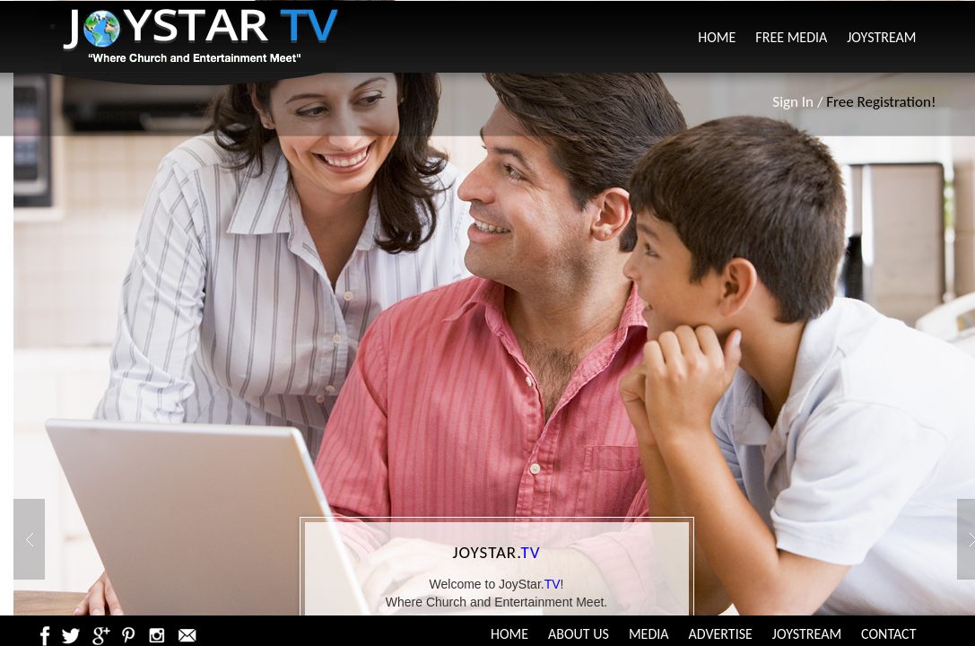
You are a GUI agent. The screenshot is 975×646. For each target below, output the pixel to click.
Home (717, 37)
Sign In (793, 101)
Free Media (791, 37)
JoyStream (881, 37)
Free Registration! (881, 101)
